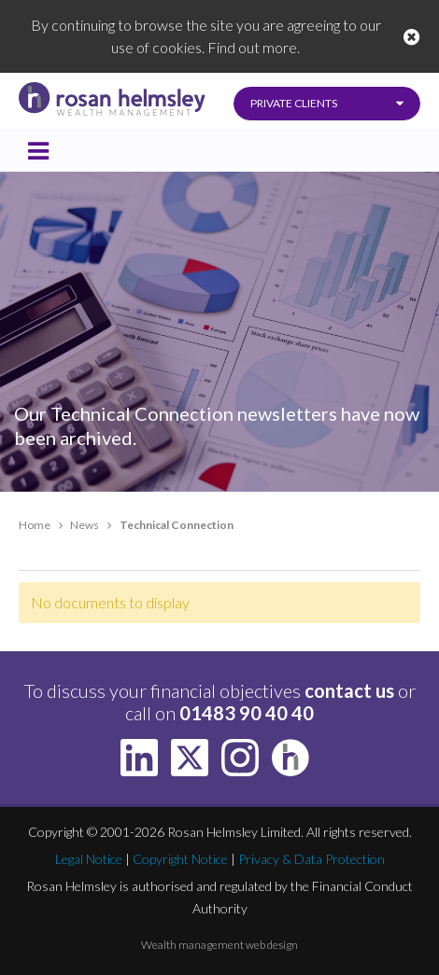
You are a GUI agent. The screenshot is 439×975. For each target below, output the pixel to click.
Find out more (252, 47)
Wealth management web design (219, 945)
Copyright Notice (180, 859)
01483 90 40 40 (246, 713)
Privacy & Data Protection (311, 859)
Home (34, 525)
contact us (349, 690)
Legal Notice (88, 859)
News (84, 525)
